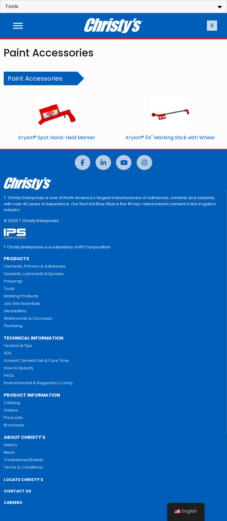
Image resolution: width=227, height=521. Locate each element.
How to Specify (18, 368)
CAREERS (13, 502)
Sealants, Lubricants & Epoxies (34, 273)
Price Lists (13, 417)
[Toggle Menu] (18, 26)
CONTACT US (17, 491)
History (10, 445)
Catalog (12, 402)
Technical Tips (18, 345)
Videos (11, 410)
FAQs (9, 375)
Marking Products (21, 296)
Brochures (14, 425)
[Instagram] (144, 162)
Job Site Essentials (22, 303)
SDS (7, 353)
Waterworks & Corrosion (28, 318)
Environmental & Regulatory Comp (38, 382)
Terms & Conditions (23, 467)
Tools (9, 288)
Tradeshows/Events (23, 459)
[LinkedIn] (103, 162)
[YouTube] (123, 162)
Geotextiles (15, 311)
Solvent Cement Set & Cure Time (36, 360)
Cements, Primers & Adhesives (35, 266)
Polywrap (13, 281)
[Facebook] (82, 162)
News (9, 452)
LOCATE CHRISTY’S (23, 479)
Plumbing (13, 325)
